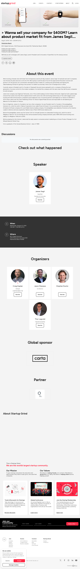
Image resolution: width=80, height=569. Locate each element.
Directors (11, 546)
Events (41, 3)
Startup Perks (59, 3)
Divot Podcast (35, 545)
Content (49, 3)
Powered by (72, 566)
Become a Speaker (24, 543)
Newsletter (34, 541)
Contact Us (45, 542)
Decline (8, 560)
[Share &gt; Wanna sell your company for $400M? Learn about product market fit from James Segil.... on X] (6, 62)
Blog (33, 542)
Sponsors (11, 545)
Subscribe (71, 524)
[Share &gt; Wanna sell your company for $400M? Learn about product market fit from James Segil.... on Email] (13, 62)
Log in (76, 3)
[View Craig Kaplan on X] (18, 283)
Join (34, 3)
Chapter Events (23, 542)
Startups (11, 543)
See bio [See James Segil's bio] (40, 200)
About (67, 3)
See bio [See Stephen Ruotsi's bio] (62, 294)
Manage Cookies (14, 565)
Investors (11, 541)
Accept (19, 560)
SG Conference (23, 541)
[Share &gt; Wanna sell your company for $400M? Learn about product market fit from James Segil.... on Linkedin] (10, 62)
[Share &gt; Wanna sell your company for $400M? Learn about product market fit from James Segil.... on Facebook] (3, 62)
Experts (10, 542)
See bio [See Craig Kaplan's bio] (17, 294)
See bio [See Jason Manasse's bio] (40, 294)
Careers (45, 541)
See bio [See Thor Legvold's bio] (40, 325)
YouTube (34, 543)
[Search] (73, 3)
